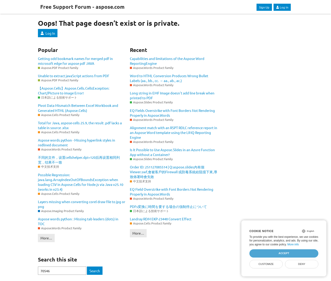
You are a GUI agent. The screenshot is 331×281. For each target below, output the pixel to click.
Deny (301, 264)
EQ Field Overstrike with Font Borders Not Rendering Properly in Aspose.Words (171, 191)
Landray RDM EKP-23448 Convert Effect (160, 219)
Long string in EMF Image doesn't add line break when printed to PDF (172, 95)
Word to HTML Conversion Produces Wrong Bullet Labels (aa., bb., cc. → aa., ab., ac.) (169, 78)
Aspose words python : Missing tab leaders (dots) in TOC (78, 221)
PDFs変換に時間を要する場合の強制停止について (168, 206)
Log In (282, 7)
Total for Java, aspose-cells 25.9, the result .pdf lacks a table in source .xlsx (80, 125)
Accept (284, 253)
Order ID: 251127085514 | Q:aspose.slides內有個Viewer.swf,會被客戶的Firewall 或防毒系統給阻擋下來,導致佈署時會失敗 (173, 172)
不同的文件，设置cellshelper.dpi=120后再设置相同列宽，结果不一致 (79, 159)
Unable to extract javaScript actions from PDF (73, 76)
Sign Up (264, 7)
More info (293, 244)
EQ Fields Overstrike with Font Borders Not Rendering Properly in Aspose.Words (172, 112)
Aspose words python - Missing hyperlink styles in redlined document (76, 142)
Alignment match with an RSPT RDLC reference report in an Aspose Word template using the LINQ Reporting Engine (173, 132)
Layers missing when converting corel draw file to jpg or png (81, 204)
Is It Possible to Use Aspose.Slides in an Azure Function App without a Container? (172, 152)
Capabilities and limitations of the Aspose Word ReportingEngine (167, 60)
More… (46, 238)
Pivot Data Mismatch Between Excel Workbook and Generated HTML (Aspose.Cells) (78, 107)
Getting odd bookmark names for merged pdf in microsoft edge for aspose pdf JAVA (75, 60)
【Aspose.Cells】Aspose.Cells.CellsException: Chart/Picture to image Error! (73, 90)
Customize (266, 264)
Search (94, 271)
